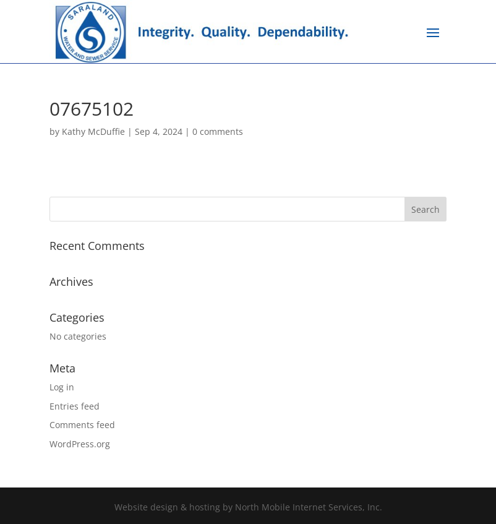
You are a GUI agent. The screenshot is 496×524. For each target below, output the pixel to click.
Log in (61, 387)
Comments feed (82, 425)
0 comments (217, 131)
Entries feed (74, 406)
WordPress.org (79, 444)
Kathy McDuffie (93, 131)
